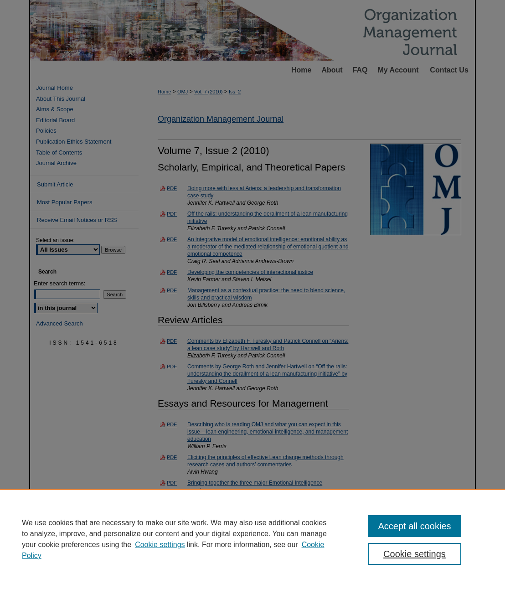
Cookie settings (160, 544)
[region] (252, 539)
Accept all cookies (414, 526)
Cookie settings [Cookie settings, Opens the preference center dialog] (414, 554)
